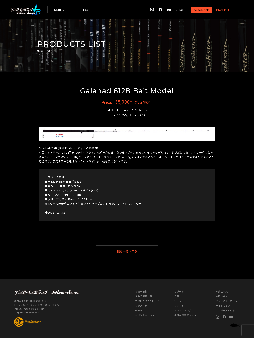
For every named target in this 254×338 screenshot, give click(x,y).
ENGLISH (221, 10)
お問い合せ (222, 296)
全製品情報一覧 (143, 296)
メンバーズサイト (225, 310)
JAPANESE (200, 10)
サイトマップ (223, 305)
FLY (85, 9)
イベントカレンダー (146, 315)
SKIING (59, 9)
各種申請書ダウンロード (187, 315)
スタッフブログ (182, 310)
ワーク (178, 301)
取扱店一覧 (222, 291)
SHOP (179, 9)
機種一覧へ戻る (135, 251)
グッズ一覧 (141, 305)
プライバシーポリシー (228, 301)
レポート (179, 305)
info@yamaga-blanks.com (29, 308)
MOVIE (138, 310)
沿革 (176, 296)
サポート (179, 291)
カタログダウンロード (147, 301)
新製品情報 (141, 291)
